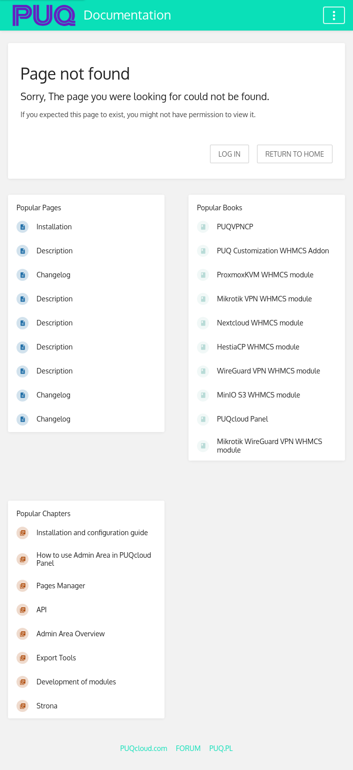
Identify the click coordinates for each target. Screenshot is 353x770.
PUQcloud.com (143, 748)
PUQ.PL (221, 748)
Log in (229, 154)
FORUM (188, 748)
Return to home (295, 154)
